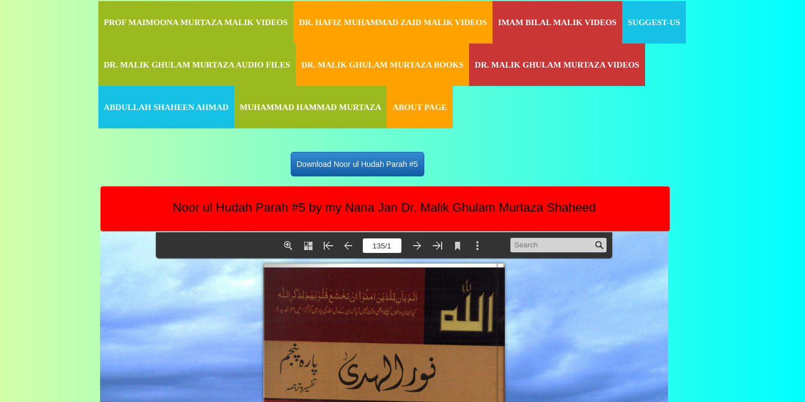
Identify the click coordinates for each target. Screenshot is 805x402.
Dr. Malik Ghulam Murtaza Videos (557, 64)
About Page (419, 107)
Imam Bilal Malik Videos (557, 22)
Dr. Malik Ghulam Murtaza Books (382, 64)
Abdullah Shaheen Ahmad (166, 107)
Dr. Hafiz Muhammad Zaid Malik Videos (393, 22)
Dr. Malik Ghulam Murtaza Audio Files (197, 64)
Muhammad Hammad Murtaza (310, 107)
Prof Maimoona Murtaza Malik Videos (196, 22)
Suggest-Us (654, 22)
